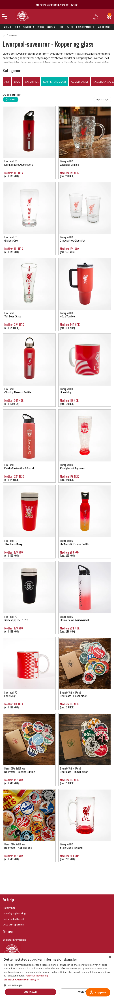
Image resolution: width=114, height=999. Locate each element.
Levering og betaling (14, 913)
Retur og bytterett (13, 918)
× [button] (110, 957)
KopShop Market (85, 27)
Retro (40, 27)
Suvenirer (28, 27)
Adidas (7, 27)
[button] (57, 979)
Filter (11, 99)
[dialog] (57, 976)
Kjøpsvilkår (9, 907)
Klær (17, 27)
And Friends (104, 27)
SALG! (70, 27)
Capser (51, 27)
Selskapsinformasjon (14, 939)
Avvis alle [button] (84, 991)
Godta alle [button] (30, 991)
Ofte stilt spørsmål (13, 924)
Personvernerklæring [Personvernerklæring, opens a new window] (37, 975)
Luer (61, 27)
